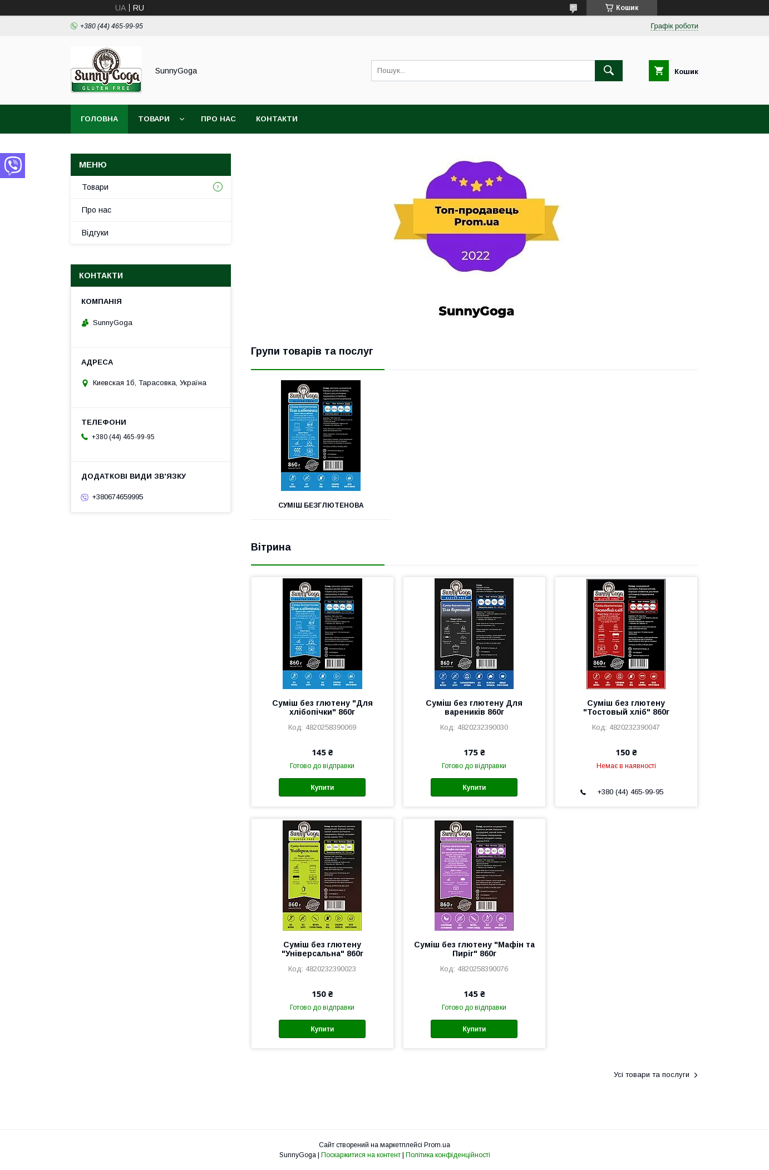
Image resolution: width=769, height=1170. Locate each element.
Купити (322, 788)
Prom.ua (437, 1145)
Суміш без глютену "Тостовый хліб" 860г (626, 707)
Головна (99, 119)
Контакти (277, 119)
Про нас (218, 119)
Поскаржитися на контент (361, 1155)
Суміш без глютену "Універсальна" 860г (322, 949)
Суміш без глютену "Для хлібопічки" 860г (322, 707)
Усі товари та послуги (651, 1074)
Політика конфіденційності (448, 1155)
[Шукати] (609, 70)
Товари (154, 119)
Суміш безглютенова (321, 505)
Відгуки (95, 232)
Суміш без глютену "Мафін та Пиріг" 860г (474, 949)
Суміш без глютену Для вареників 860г (474, 707)
